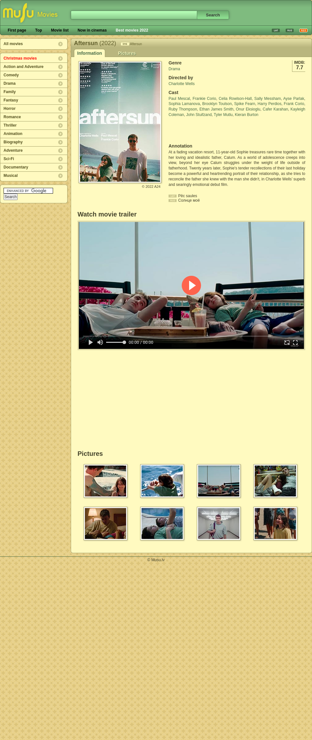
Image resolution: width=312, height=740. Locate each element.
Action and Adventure (23, 66)
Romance (12, 117)
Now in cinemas (92, 30)
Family (10, 92)
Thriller (10, 125)
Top (38, 30)
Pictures (127, 53)
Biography (13, 142)
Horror (9, 108)
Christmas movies (20, 58)
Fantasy (11, 100)
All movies (13, 44)
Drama (9, 83)
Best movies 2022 (132, 30)
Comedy (11, 75)
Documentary (16, 167)
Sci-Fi (9, 159)
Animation (13, 133)
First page (17, 30)
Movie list (60, 30)
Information (89, 53)
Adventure (13, 150)
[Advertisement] (206, 130)
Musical (11, 175)
